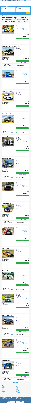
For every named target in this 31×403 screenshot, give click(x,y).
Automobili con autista (16, 4)
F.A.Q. (9, 398)
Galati (17, 391)
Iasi (16, 386)
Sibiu (17, 388)
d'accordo (25, 0)
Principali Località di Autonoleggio (7, 4)
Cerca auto (28, 13)
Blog (23, 398)
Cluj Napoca (3, 387)
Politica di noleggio (18, 398)
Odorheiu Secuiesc (4, 15)
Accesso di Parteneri (4, 398)
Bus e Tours (23, 4)
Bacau (2, 389)
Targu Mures (18, 392)
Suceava (3, 392)
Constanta (3, 391)
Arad (2, 390)
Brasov (3, 388)
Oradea (17, 389)
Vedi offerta (22, 38)
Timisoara (17, 387)
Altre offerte (15, 382)
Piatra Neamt (18, 390)
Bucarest (3, 386)
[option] (4, 8)
